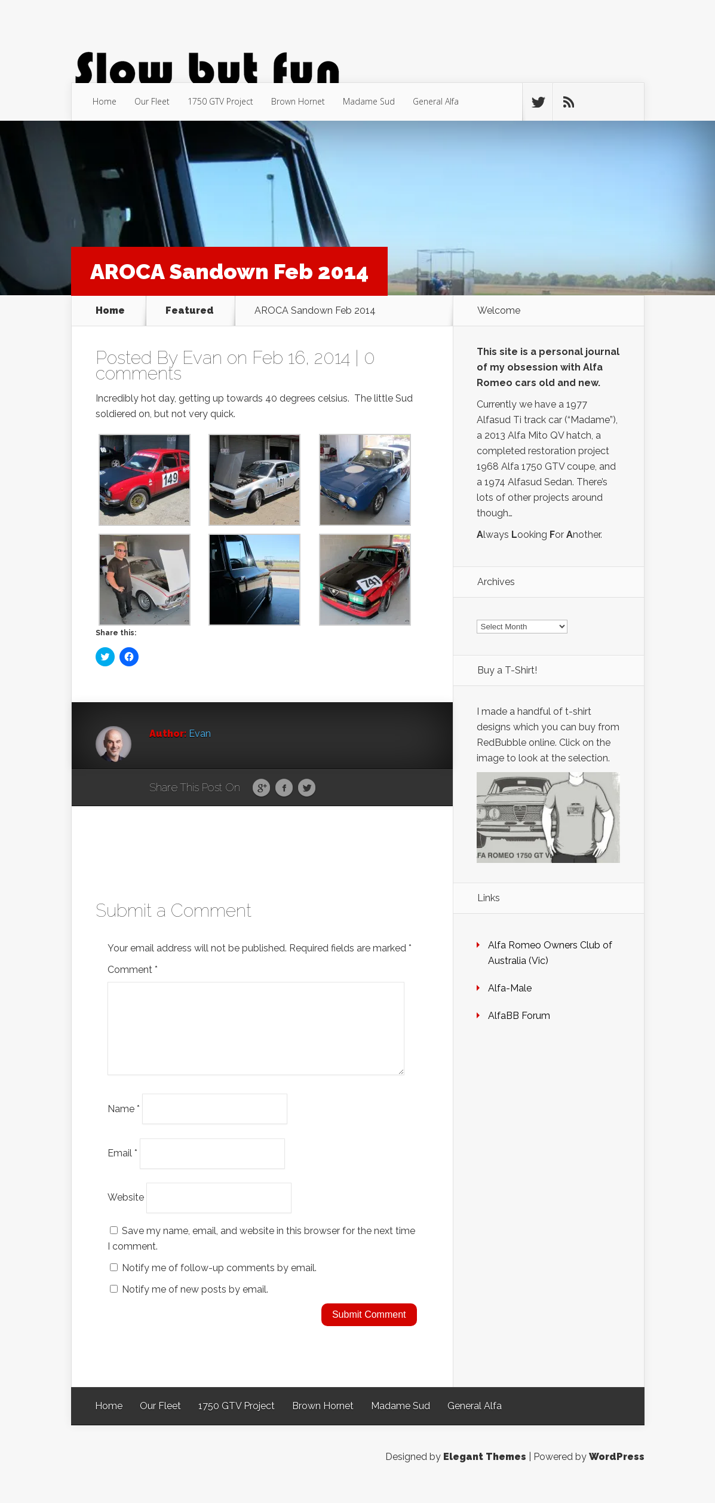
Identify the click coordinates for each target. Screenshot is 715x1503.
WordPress (617, 1471)
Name (124, 1122)
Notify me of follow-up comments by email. (219, 1282)
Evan (202, 357)
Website (126, 1211)
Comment (133, 969)
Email (122, 1167)
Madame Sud (369, 101)
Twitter (306, 788)
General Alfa (436, 101)
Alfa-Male (510, 988)
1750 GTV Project (220, 101)
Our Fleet (152, 101)
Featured (189, 311)
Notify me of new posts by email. (195, 1303)
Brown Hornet (298, 101)
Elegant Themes (484, 1471)
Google (261, 788)
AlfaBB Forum (519, 1015)
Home (104, 101)
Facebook (284, 788)
